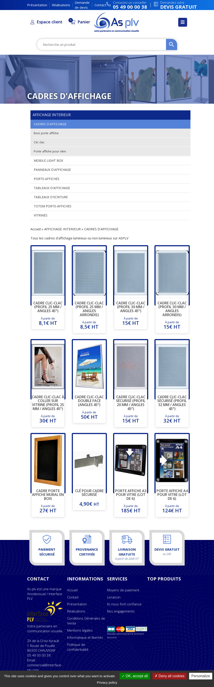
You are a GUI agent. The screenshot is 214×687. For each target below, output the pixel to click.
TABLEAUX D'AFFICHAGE (52, 188)
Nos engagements (121, 611)
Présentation (37, 5)
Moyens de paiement (123, 590)
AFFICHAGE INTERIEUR (62, 229)
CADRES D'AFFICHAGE (50, 124)
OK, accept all (135, 676)
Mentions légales (80, 630)
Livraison (113, 597)
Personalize (200, 676)
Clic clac (39, 142)
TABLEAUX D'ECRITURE (51, 197)
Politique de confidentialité (77, 647)
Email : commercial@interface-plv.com (44, 665)
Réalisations (61, 5)
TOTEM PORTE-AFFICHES (52, 206)
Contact (100, 5)
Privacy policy (107, 682)
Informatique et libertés (85, 637)
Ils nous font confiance (124, 604)
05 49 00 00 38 (39, 655)
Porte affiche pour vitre (50, 151)
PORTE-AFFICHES (46, 179)
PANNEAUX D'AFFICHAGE (52, 170)
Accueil (35, 229)
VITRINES (40, 215)
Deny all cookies (169, 676)
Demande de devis (82, 4)
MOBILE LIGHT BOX (48, 160)
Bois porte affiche (47, 133)
